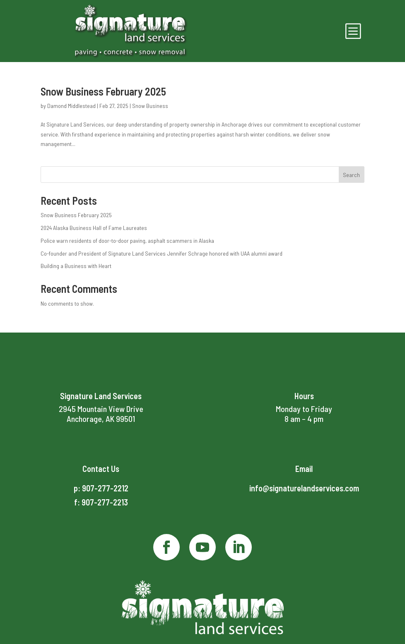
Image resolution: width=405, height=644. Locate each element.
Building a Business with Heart (76, 265)
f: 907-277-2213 (101, 502)
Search (351, 174)
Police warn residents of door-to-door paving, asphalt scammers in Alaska (127, 240)
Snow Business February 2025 (103, 91)
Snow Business (150, 105)
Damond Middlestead (71, 105)
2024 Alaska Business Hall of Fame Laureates (94, 227)
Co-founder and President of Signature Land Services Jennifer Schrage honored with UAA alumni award (161, 253)
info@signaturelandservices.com (304, 488)
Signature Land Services (101, 396)
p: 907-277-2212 (101, 488)
